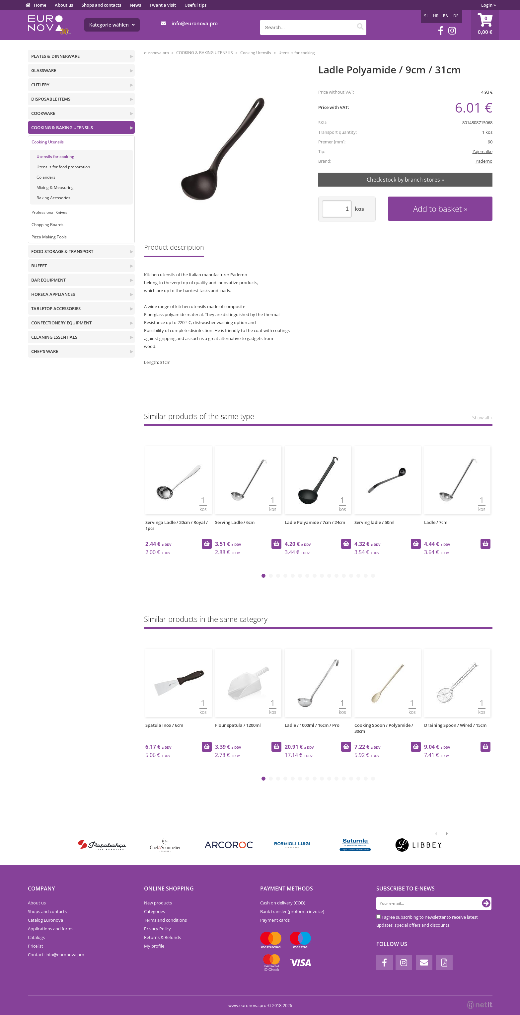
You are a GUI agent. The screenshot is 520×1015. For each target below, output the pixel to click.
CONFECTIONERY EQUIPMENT (61, 323)
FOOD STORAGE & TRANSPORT (62, 251)
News (135, 5)
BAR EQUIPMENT (48, 280)
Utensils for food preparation (63, 167)
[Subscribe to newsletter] (486, 903)
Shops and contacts (101, 5)
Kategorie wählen (112, 25)
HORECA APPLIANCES (53, 294)
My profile (154, 946)
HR (435, 16)
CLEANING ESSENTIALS (54, 337)
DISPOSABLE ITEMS (50, 99)
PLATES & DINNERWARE (55, 56)
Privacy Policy (157, 929)
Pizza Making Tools (49, 237)
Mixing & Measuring (55, 187)
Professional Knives (49, 212)
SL (426, 16)
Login (488, 5)
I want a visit (163, 5)
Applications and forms (50, 929)
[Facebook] (440, 30)
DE (456, 16)
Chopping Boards (47, 224)
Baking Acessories (53, 198)
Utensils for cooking (55, 156)
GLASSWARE (43, 70)
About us (64, 5)
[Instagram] (452, 30)
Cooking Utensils (48, 142)
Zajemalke (482, 151)
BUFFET (39, 266)
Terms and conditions (165, 920)
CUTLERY (40, 85)
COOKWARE (43, 113)
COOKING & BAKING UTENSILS (62, 127)
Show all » (482, 417)
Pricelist (35, 946)
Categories (154, 911)
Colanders (46, 177)
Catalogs (36, 937)
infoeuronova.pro (195, 23)
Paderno (484, 161)
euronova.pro (156, 52)
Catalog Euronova (45, 920)
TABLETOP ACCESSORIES (56, 308)
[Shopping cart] (485, 25)
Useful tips (195, 5)
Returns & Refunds (162, 937)
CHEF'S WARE (44, 351)
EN (446, 16)
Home (40, 5)
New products (158, 903)
